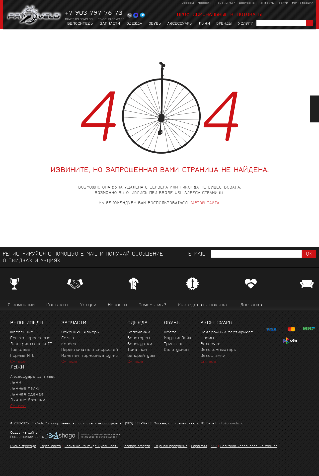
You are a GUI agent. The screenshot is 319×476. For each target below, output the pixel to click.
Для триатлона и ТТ (31, 344)
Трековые (20, 350)
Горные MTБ (22, 356)
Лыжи (204, 23)
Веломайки (138, 332)
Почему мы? (225, 3)
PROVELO (34, 15)
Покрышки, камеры (80, 332)
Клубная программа (170, 446)
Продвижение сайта (27, 437)
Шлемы (207, 338)
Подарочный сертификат (227, 332)
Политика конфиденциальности (91, 446)
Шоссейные (21, 332)
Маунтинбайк (177, 338)
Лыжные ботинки (27, 400)
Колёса (68, 344)
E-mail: (197, 254)
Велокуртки (139, 344)
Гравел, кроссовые (30, 338)
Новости (205, 3)
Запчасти (110, 23)
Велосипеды (80, 23)
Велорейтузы (141, 356)
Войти (283, 3)
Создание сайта (24, 433)
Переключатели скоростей (89, 350)
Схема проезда (23, 446)
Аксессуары (179, 23)
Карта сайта (50, 446)
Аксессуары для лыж (32, 377)
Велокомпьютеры (218, 350)
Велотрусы (138, 338)
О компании (21, 305)
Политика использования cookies (248, 446)
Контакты (266, 3)
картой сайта (204, 203)
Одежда (134, 23)
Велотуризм (176, 350)
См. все (18, 362)
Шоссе (170, 332)
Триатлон (137, 350)
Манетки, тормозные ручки (89, 356)
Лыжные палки (25, 388)
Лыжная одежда (27, 394)
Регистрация (302, 3)
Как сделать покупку (203, 305)
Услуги (245, 23)
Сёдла (67, 338)
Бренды (224, 23)
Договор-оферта (136, 446)
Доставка (247, 3)
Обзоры (188, 3)
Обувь (155, 23)
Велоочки (211, 344)
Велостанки (213, 356)
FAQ (214, 446)
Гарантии (199, 446)
